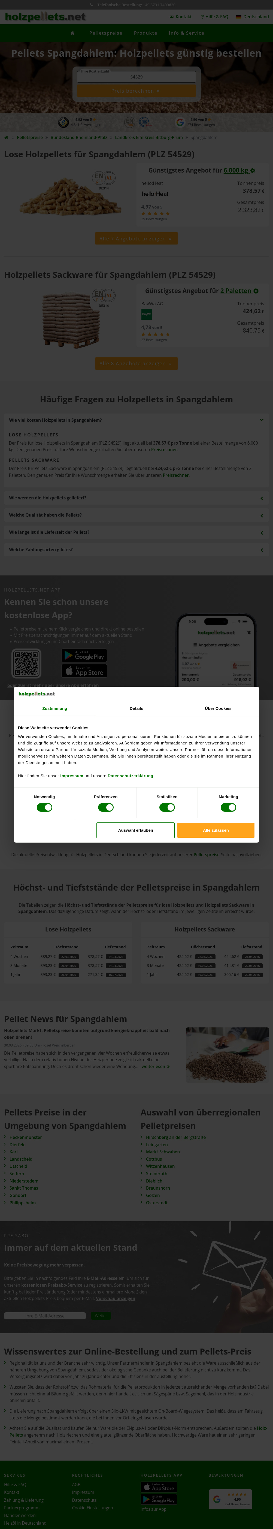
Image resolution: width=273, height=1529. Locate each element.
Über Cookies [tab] (218, 708)
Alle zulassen (216, 830)
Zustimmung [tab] (55, 708)
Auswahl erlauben (135, 830)
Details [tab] (136, 708)
